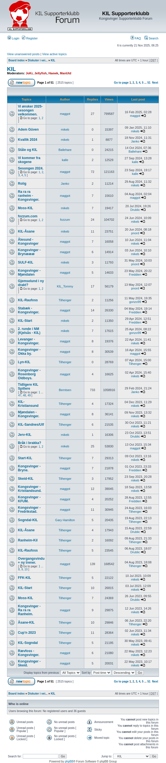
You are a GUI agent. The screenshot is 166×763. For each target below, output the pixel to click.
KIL (53, 60)
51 (149, 82)
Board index (16, 60)
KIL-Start (25, 321)
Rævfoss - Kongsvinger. (28, 653)
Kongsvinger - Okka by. (29, 352)
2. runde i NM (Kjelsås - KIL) (29, 331)
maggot (65, 113)
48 (24, 395)
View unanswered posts (23, 54)
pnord (135, 233)
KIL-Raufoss (28, 300)
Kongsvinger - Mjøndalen (29, 272)
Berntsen (65, 390)
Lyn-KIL (24, 362)
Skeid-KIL (25, 479)
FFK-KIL (24, 578)
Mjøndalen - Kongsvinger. (28, 414)
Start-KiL (25, 458)
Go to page (121, 82)
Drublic (135, 209)
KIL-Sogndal (28, 643)
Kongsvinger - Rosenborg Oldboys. (29, 374)
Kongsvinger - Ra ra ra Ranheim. (29, 610)
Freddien (135, 274)
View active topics (54, 54)
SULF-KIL (25, 262)
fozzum (65, 219)
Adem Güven (28, 129)
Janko (135, 141)
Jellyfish (40, 73)
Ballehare (64, 149)
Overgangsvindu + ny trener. (31, 561)
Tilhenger (65, 300)
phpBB (69, 761)
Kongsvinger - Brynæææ (29, 252)
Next (155, 82)
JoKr (29, 73)
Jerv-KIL (24, 435)
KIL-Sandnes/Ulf (31, 425)
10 (26, 569)
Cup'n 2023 (27, 633)
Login (13, 38)
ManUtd (65, 73)
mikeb (65, 129)
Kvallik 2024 (27, 140)
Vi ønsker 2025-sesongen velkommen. (30, 110)
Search (151, 38)
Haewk (53, 73)
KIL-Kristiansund (28, 404)
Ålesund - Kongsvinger (28, 242)
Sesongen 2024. (31, 168)
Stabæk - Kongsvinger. (28, 310)
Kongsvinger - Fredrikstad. (29, 510)
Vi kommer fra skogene (29, 160)
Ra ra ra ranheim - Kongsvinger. (28, 196)
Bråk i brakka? (29, 443)
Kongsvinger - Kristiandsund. (30, 489)
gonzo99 (135, 302)
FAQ (136, 38)
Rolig (22, 184)
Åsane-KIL (26, 622)
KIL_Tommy (65, 286)
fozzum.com (27, 216)
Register (30, 38)
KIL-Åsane (26, 231)
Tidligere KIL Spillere (28, 387)
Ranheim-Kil (28, 540)
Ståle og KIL (27, 150)
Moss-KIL (25, 208)
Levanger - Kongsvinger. (28, 341)
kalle (65, 160)
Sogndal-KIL (28, 520)
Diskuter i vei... (38, 60)
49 (29, 395)
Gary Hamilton (65, 520)
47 (19, 395)
